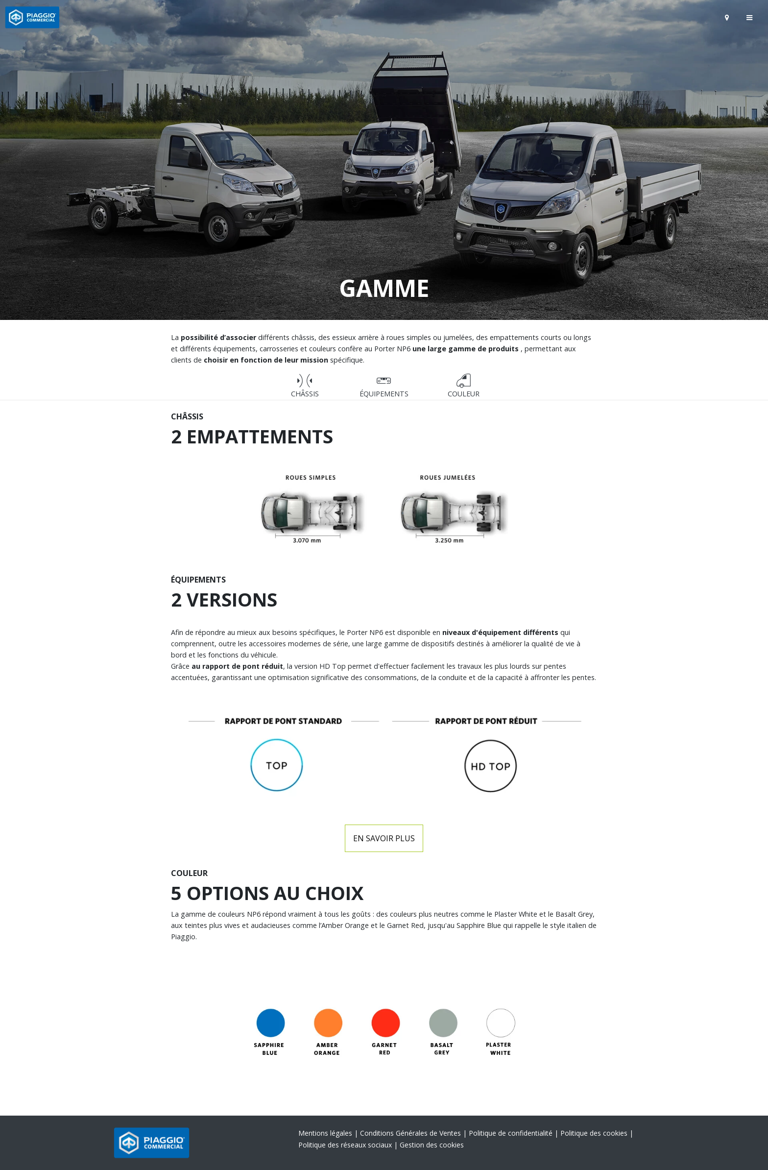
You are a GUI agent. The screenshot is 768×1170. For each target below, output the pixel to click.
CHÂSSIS (305, 385)
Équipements (384, 385)
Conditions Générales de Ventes (411, 1133)
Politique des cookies (594, 1133)
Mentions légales (326, 1133)
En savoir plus (384, 838)
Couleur (464, 385)
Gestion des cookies (432, 1144)
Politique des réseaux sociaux (346, 1144)
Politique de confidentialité (511, 1133)
